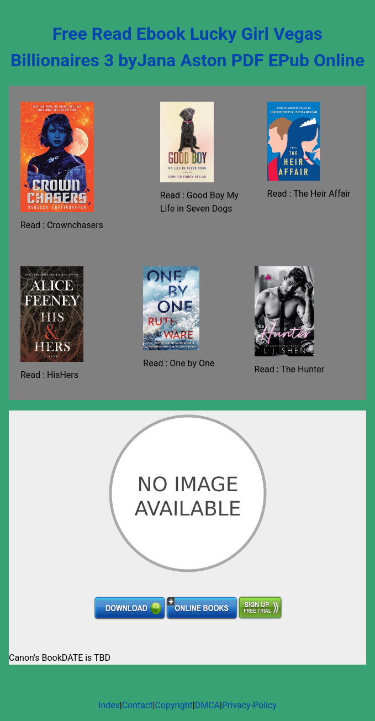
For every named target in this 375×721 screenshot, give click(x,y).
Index (109, 705)
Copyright (173, 705)
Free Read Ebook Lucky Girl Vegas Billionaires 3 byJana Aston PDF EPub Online (187, 47)
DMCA (207, 705)
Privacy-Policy (249, 705)
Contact (137, 705)
